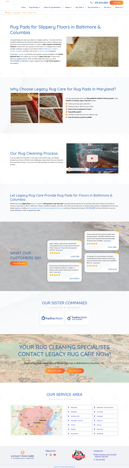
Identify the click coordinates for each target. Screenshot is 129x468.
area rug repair (32, 209)
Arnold (73, 427)
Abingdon (74, 414)
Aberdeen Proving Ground (105, 410)
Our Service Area (64, 396)
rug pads (21, 57)
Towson (12, 54)
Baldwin (73, 432)
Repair (67, 10)
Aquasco (99, 423)
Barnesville (74, 436)
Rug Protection (93, 10)
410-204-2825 (101, 3)
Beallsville (100, 436)
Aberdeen (74, 410)
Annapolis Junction (77, 423)
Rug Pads (78, 10)
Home (23, 10)
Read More (63, 252)
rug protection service (56, 209)
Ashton (99, 427)
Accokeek (100, 414)
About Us (118, 10)
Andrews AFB (75, 419)
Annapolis (19, 54)
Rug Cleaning (33, 10)
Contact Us (116, 3)
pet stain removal (43, 209)
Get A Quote (75, 373)
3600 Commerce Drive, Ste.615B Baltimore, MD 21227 (105, 458)
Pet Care (107, 10)
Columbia (54, 52)
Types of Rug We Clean (52, 10)
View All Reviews (19, 265)
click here (24, 64)
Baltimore (48, 52)
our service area (42, 54)
